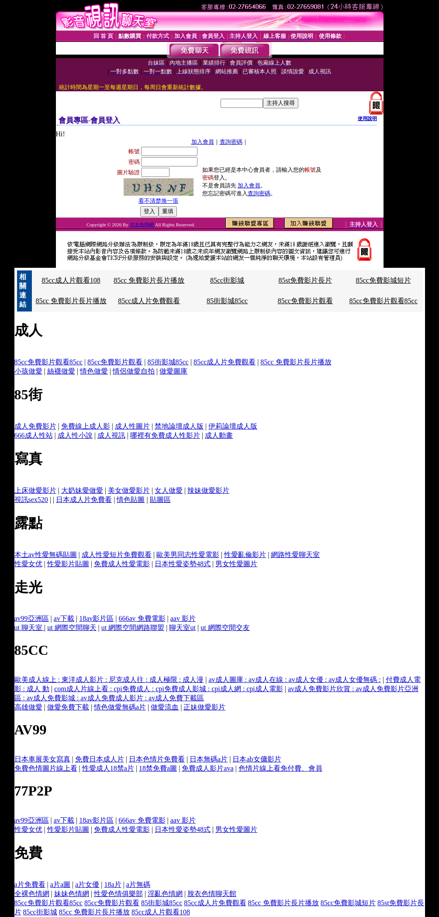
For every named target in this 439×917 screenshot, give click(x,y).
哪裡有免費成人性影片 (165, 435)
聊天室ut (182, 627)
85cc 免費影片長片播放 (149, 280)
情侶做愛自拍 (134, 371)
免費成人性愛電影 (122, 564)
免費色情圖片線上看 (45, 768)
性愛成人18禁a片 (108, 768)
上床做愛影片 (35, 490)
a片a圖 (60, 884)
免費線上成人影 (85, 426)
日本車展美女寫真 (42, 759)
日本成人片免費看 (84, 499)
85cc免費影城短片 (383, 280)
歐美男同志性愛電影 (187, 554)
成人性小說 (75, 435)
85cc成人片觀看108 (70, 280)
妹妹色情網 (71, 893)
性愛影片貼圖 (68, 564)
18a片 (112, 884)
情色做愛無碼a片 (120, 707)
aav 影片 (183, 618)
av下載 (64, 618)
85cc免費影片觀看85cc (383, 301)
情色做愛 (94, 371)
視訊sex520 (31, 499)
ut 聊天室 (29, 627)
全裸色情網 (31, 893)
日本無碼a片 (209, 759)
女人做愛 (169, 490)
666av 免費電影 (141, 618)
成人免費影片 (35, 426)
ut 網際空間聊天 (71, 627)
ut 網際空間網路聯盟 (132, 627)
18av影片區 (96, 618)
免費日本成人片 (99, 759)
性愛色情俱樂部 (118, 893)
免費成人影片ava (207, 768)
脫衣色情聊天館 (211, 893)
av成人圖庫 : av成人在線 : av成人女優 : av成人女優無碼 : (294, 679)
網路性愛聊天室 (295, 554)
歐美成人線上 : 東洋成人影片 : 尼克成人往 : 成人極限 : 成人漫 (109, 679)
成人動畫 (219, 435)
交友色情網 (142, 224)
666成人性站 (33, 435)
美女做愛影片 (129, 490)
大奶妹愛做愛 (82, 490)
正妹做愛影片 (204, 707)
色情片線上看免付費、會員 (280, 768)
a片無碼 (138, 884)
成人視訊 (111, 435)
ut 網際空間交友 (224, 627)
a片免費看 (29, 884)
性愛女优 (28, 564)
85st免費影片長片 (305, 280)
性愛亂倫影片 (245, 554)
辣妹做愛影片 (208, 490)
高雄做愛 (28, 707)
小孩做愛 (28, 371)
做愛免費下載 (68, 707)
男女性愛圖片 (236, 564)
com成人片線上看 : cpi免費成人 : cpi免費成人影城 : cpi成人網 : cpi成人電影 (168, 688)
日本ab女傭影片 (256, 759)
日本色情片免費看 (157, 759)
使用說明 (367, 118)
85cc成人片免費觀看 (149, 301)
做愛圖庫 (173, 371)
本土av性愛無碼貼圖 (45, 554)
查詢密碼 (231, 141)
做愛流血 (165, 707)
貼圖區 (160, 499)
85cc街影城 (227, 280)
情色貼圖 (131, 499)
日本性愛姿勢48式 (183, 564)
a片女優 (87, 884)
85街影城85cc (227, 301)
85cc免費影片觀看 (305, 301)
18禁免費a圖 (158, 768)
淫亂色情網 (165, 893)
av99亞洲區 (31, 618)
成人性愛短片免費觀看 (117, 554)
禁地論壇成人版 (179, 426)
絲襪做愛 (61, 371)
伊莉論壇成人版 (232, 426)
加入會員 (202, 141)
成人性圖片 (132, 426)
